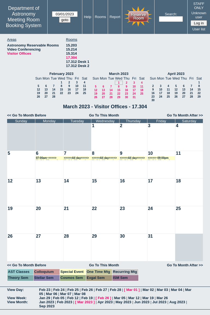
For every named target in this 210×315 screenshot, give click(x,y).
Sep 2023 (46, 306)
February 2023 (61, 74)
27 (46, 96)
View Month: (17, 302)
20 (46, 93)
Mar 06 (51, 294)
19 (38, 93)
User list (198, 29)
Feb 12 (72, 298)
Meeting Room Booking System (23, 22)
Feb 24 (59, 290)
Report (115, 17)
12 (38, 89)
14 (53, 89)
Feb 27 (101, 290)
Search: (171, 14)
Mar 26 (162, 298)
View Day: (15, 290)
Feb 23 (44, 290)
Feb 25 (73, 290)
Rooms (100, 17)
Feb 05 (58, 298)
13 (46, 89)
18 (84, 89)
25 (84, 93)
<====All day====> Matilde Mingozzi (76, 158)
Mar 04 (176, 290)
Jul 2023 (159, 302)
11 (84, 86)
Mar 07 (65, 294)
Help (87, 17)
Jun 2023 (142, 302)
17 (76, 89)
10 (76, 86)
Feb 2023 (64, 302)
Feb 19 (87, 298)
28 (53, 96)
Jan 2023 (46, 302)
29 (118, 97)
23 (69, 93)
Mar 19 (148, 298)
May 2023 (124, 302)
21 (53, 93)
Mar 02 (148, 290)
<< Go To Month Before (26, 115)
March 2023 (119, 74)
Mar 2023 (85, 302)
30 (126, 97)
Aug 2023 (177, 302)
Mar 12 (133, 298)
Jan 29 (44, 298)
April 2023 (176, 74)
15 (61, 89)
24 (76, 93)
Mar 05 (119, 298)
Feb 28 (115, 290)
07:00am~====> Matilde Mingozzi (46, 158)
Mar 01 (132, 290)
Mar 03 (162, 290)
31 (134, 97)
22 (61, 93)
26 (38, 96)
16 (69, 89)
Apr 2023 (105, 302)
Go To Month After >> (185, 115)
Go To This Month (104, 115)
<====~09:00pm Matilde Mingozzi (159, 158)
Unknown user (198, 15)
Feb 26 (87, 290)
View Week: (17, 298)
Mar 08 (80, 294)
